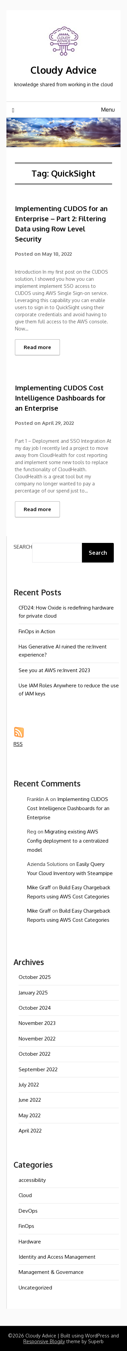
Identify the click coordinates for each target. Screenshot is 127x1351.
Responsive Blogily (44, 1341)
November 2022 (37, 1038)
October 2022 (34, 1054)
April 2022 (30, 1130)
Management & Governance (51, 1272)
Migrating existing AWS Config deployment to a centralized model (67, 840)
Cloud (25, 1195)
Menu (108, 109)
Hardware (30, 1241)
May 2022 (30, 1115)
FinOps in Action (37, 631)
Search (23, 547)
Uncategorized (35, 1287)
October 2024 (35, 1008)
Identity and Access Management (57, 1257)
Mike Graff (39, 887)
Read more (37, 347)
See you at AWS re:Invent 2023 (54, 670)
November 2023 (37, 1023)
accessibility (32, 1180)
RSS (18, 744)
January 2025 (33, 992)
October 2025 (35, 977)
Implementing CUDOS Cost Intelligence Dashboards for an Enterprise (60, 397)
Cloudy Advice (63, 70)
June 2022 (30, 1100)
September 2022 (38, 1069)
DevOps (28, 1211)
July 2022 (29, 1084)
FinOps (26, 1226)
